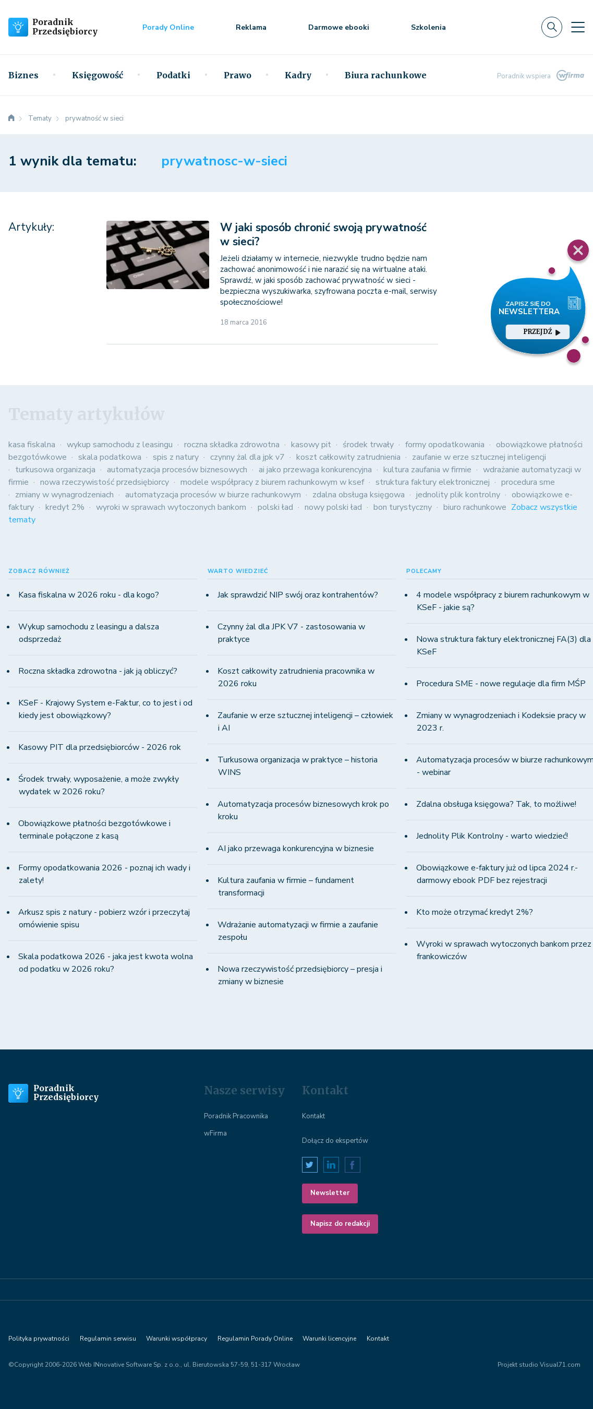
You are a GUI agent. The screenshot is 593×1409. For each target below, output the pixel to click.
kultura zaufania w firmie (427, 469)
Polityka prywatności (38, 1338)
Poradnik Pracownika (236, 1116)
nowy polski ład (333, 507)
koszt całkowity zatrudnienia (348, 457)
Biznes (23, 75)
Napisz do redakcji (340, 1223)
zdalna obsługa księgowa (358, 494)
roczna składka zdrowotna (232, 444)
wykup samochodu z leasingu (120, 444)
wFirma (215, 1133)
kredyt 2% (64, 507)
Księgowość (97, 75)
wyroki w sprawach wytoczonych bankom (171, 507)
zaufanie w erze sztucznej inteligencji (479, 457)
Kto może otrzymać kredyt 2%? (474, 912)
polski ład (275, 507)
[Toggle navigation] (578, 27)
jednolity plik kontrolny (458, 494)
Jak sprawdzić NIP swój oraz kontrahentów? (297, 595)
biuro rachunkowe (474, 507)
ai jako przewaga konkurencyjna (315, 469)
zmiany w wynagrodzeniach (64, 494)
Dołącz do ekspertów (335, 1140)
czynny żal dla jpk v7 (247, 457)
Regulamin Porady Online (255, 1338)
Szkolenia (428, 27)
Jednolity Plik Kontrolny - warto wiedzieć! (492, 836)
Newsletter (329, 1193)
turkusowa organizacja (55, 469)
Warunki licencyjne (329, 1338)
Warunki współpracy (176, 1338)
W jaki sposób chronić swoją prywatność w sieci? (323, 234)
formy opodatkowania (445, 444)
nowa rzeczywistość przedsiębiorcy (104, 482)
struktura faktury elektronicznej (433, 482)
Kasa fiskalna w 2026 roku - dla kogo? (88, 595)
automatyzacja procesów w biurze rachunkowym (213, 494)
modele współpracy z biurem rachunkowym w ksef (272, 482)
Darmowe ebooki (338, 27)
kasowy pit (311, 444)
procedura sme (528, 482)
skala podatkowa (109, 457)
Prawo (237, 75)
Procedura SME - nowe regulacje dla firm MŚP (501, 683)
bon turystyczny (402, 507)
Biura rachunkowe (386, 75)
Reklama (251, 27)
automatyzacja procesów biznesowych (177, 469)
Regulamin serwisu (108, 1338)
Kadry (298, 75)
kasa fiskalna (31, 444)
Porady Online (168, 27)
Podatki (173, 75)
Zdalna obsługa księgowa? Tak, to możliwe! (496, 804)
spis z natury (176, 457)
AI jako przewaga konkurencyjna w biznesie (295, 848)
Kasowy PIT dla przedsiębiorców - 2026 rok (99, 747)
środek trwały (368, 444)
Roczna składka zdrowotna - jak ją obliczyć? (97, 671)
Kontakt (313, 1116)
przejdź (542, 331)
